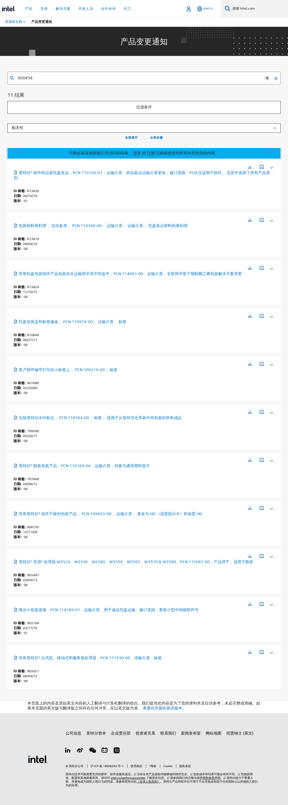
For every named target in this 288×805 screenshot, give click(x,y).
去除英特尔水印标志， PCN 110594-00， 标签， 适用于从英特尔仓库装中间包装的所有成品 (98, 417)
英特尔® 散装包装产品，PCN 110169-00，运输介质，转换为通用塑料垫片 (82, 465)
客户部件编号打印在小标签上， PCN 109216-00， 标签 (66, 369)
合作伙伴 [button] (108, 8)
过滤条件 (144, 107)
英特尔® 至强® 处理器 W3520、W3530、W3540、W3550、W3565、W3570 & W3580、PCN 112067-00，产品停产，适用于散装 (133, 561)
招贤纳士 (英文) (239, 733)
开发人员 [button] (85, 8)
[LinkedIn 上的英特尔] (68, 751)
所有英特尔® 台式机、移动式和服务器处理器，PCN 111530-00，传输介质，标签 (88, 658)
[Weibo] (80, 751)
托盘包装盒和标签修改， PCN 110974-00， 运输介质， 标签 (70, 321)
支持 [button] (44, 8)
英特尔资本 (96, 733)
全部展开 (131, 138)
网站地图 (213, 733)
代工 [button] (127, 8)
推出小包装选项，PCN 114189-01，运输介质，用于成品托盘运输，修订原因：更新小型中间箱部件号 (106, 610)
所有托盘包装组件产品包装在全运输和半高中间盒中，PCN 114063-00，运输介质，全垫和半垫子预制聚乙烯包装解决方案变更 (128, 273)
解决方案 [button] (63, 8)
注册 (151, 153)
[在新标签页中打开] (250, 167)
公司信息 (73, 733)
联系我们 (168, 733)
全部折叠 (156, 138)
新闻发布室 (191, 733)
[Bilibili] (104, 751)
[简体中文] (205, 8)
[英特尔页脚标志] (38, 758)
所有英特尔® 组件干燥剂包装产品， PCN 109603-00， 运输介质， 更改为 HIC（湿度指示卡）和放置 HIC (108, 513)
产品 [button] (29, 8)
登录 (137, 153)
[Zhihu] (116, 751)
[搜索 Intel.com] (259, 9)
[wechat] (92, 751)
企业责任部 (121, 733)
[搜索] (228, 8)
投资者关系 (145, 733)
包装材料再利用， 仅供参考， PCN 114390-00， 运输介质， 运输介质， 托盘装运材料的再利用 (101, 225)
